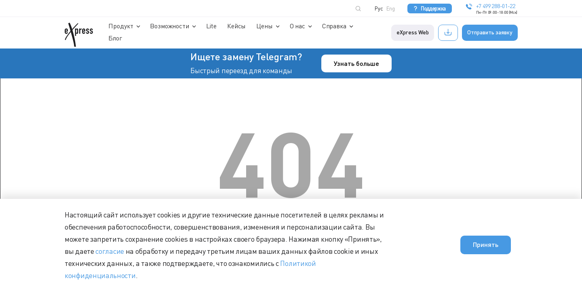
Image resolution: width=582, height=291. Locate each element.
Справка (335, 26)
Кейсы (237, 26)
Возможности (170, 26)
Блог (115, 38)
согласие (109, 251)
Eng (390, 8)
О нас (298, 26)
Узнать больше (356, 63)
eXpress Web (413, 32)
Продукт (121, 26)
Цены (265, 26)
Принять (485, 244)
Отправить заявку (490, 32)
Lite (212, 26)
